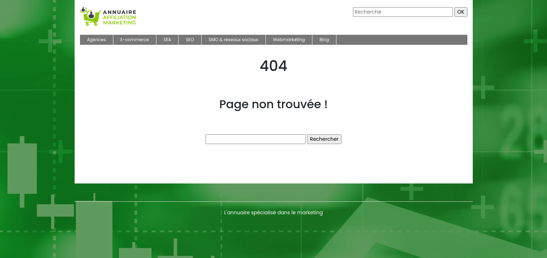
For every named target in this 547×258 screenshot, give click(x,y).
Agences (96, 40)
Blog (324, 40)
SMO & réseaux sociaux (233, 40)
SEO (190, 40)
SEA (167, 40)
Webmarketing (289, 40)
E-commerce (135, 40)
